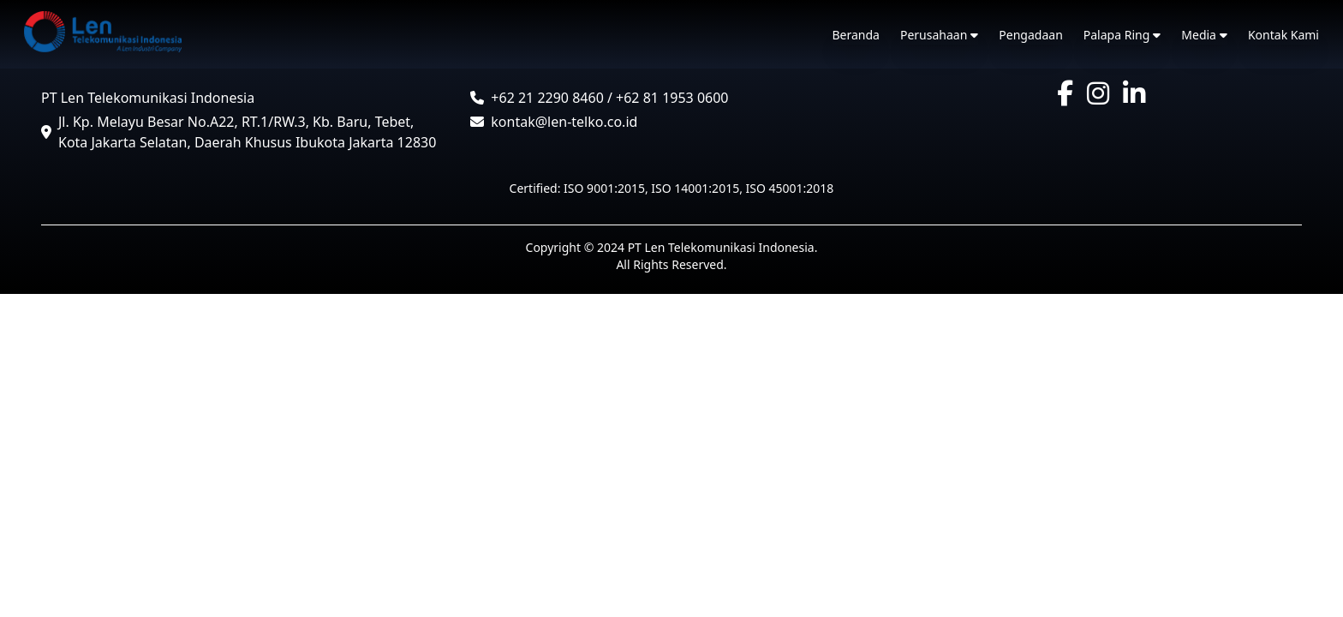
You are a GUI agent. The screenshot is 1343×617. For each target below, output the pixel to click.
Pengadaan (1030, 35)
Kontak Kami (1283, 35)
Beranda (856, 35)
